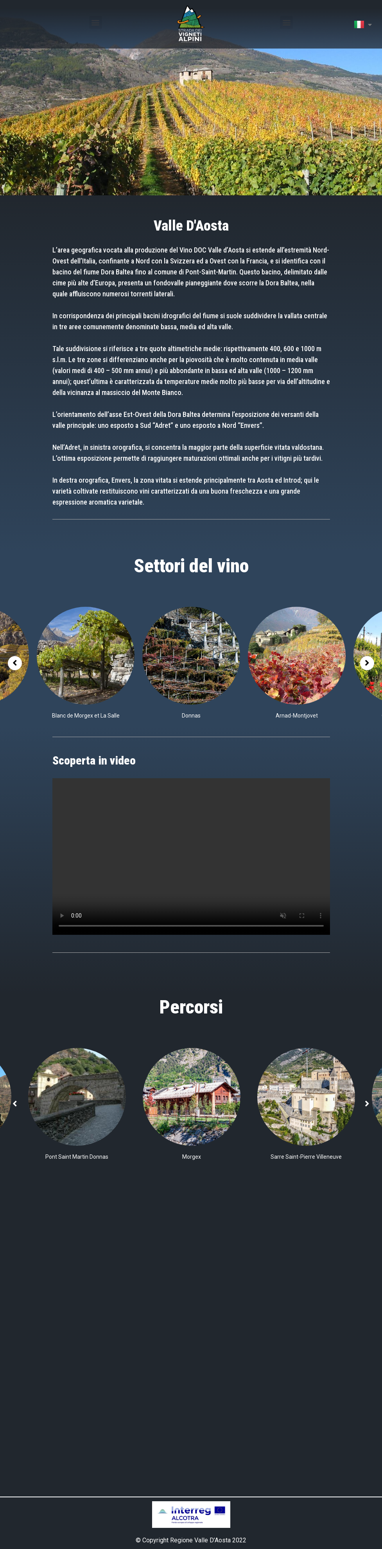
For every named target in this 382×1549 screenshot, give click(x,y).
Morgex (191, 1157)
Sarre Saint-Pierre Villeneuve (306, 1157)
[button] (95, 22)
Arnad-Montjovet (297, 715)
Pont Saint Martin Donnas (76, 1157)
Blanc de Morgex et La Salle (86, 715)
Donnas (191, 715)
